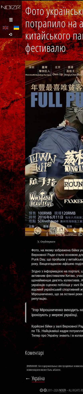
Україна (38, 378)
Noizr (62, 390)
